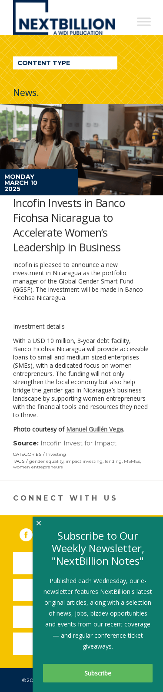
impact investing (84, 461)
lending (113, 461)
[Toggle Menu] (144, 21)
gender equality (46, 461)
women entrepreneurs (38, 467)
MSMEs (132, 461)
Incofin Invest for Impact (78, 443)
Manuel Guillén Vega (94, 429)
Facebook (32, 533)
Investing (56, 454)
